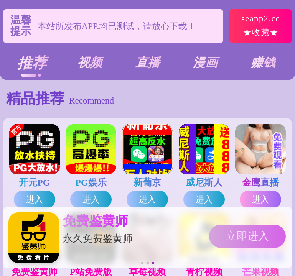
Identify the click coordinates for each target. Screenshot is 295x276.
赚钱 (263, 62)
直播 (147, 62)
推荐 (31, 63)
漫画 (205, 62)
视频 (89, 62)
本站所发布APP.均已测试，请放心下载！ (117, 26)
